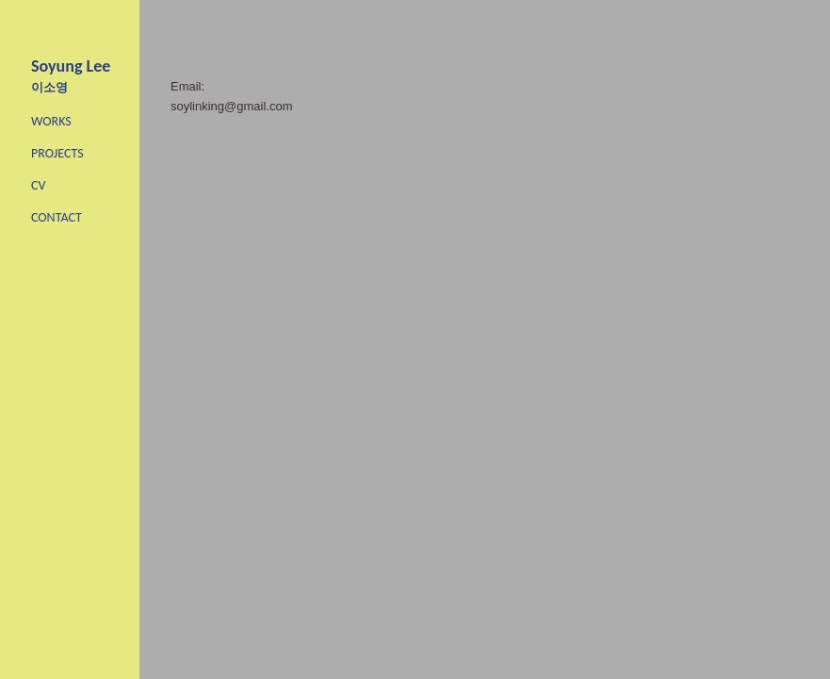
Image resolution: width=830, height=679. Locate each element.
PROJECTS (57, 153)
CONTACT (56, 217)
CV (38, 185)
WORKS (51, 121)
